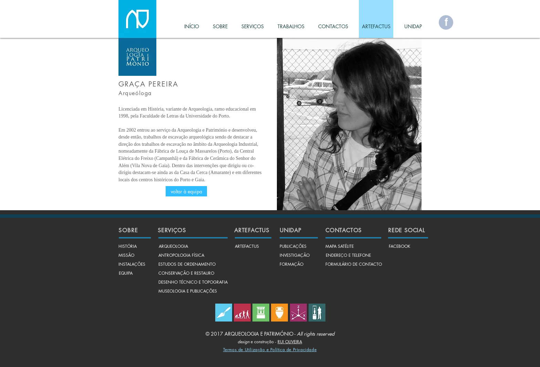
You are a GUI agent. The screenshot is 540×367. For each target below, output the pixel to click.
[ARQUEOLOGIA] (173, 246)
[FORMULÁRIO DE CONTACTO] (353, 264)
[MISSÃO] (126, 255)
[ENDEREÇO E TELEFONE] (348, 255)
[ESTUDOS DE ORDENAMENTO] (187, 264)
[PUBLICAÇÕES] (293, 246)
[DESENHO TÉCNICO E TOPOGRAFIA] (193, 282)
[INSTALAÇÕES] (131, 264)
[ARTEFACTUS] (247, 246)
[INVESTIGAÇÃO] (295, 255)
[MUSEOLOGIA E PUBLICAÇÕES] (187, 291)
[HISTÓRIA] (127, 246)
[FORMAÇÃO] (291, 264)
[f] (446, 22)
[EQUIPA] (125, 273)
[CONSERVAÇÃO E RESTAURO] (186, 273)
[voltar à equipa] (186, 191)
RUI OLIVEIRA (290, 342)
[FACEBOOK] (399, 246)
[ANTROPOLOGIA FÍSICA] (181, 255)
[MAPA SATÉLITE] (339, 246)
